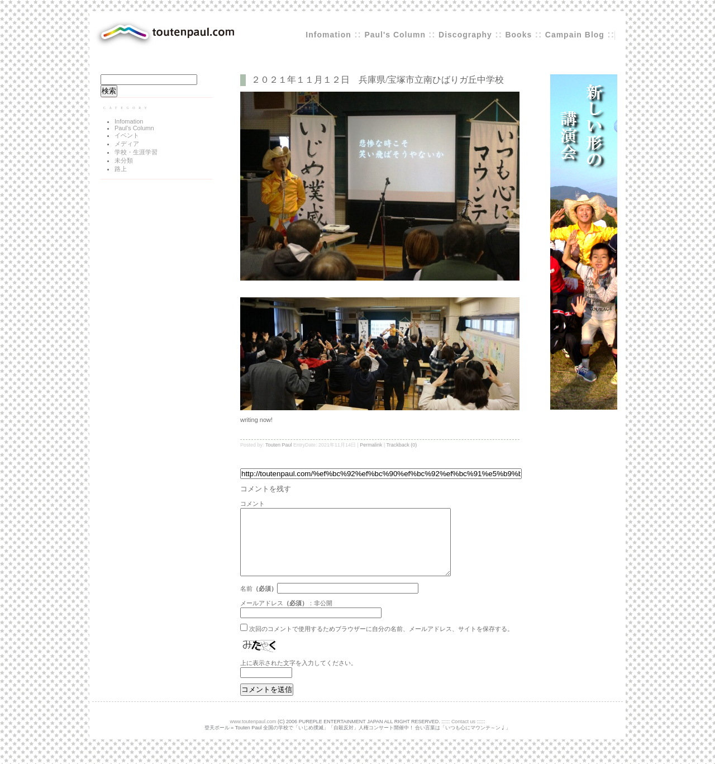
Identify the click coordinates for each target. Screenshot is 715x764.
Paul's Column (396, 34)
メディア (127, 143)
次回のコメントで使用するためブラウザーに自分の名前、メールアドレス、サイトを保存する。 (381, 642)
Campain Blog (574, 34)
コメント (252, 503)
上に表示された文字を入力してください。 (298, 676)
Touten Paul (278, 445)
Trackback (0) (402, 445)
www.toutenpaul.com (253, 735)
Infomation (328, 34)
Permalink (371, 445)
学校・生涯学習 (136, 152)
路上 (121, 168)
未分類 (124, 160)
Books (518, 34)
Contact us (463, 735)
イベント (127, 135)
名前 (246, 602)
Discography (465, 34)
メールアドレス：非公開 (286, 616)
